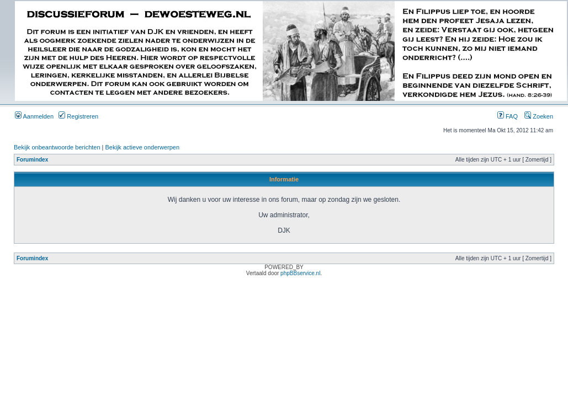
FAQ (507, 116)
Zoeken (538, 116)
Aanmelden (34, 116)
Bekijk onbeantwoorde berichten (57, 147)
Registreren (78, 116)
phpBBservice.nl (300, 273)
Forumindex (32, 160)
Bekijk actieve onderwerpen (142, 147)
